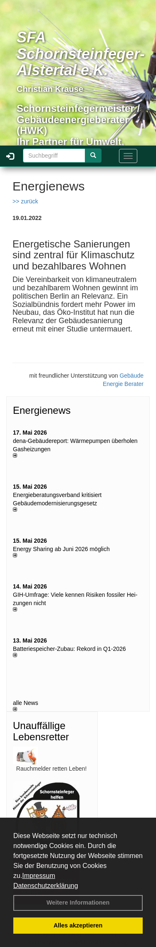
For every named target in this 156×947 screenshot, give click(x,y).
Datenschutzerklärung (45, 885)
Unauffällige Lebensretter (41, 731)
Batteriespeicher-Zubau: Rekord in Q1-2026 (69, 648)
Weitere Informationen (78, 902)
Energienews (42, 410)
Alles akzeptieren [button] (78, 925)
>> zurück (25, 201)
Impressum (38, 875)
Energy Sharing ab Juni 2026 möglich (61, 549)
